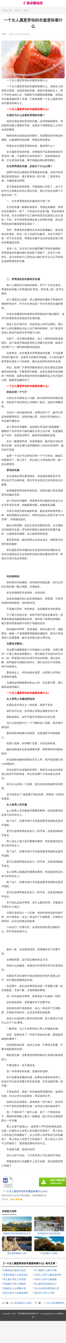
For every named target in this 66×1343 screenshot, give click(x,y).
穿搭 (25, 10)
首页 (17, 10)
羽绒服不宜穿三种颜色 (14, 1284)
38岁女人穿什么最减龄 (45, 1279)
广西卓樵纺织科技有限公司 (28, 1314)
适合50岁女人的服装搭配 (15, 1293)
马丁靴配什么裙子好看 (45, 1270)
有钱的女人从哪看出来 (14, 1288)
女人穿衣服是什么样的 (21, 1303)
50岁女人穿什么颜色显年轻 (47, 1275)
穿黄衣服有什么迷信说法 (15, 1275)
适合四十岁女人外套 (44, 1293)
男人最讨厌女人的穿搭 (14, 1279)
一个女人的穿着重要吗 (53, 1303)
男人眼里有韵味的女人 (45, 1284)
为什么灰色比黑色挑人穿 (46, 1288)
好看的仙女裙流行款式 (14, 1270)
